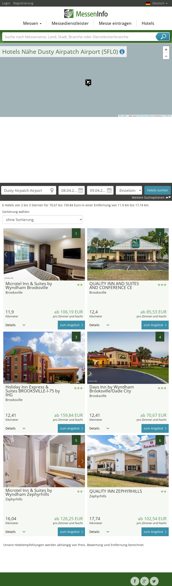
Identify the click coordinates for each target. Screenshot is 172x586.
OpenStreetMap (145, 116)
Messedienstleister (70, 23)
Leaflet (123, 116)
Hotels (148, 23)
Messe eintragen (115, 23)
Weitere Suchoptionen (148, 197)
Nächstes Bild (82, 254)
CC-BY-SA (167, 116)
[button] (86, 80)
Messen (32, 23)
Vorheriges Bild (5, 254)
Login (6, 3)
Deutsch (160, 3)
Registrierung (23, 3)
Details (15, 325)
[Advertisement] (86, 150)
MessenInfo (86, 13)
